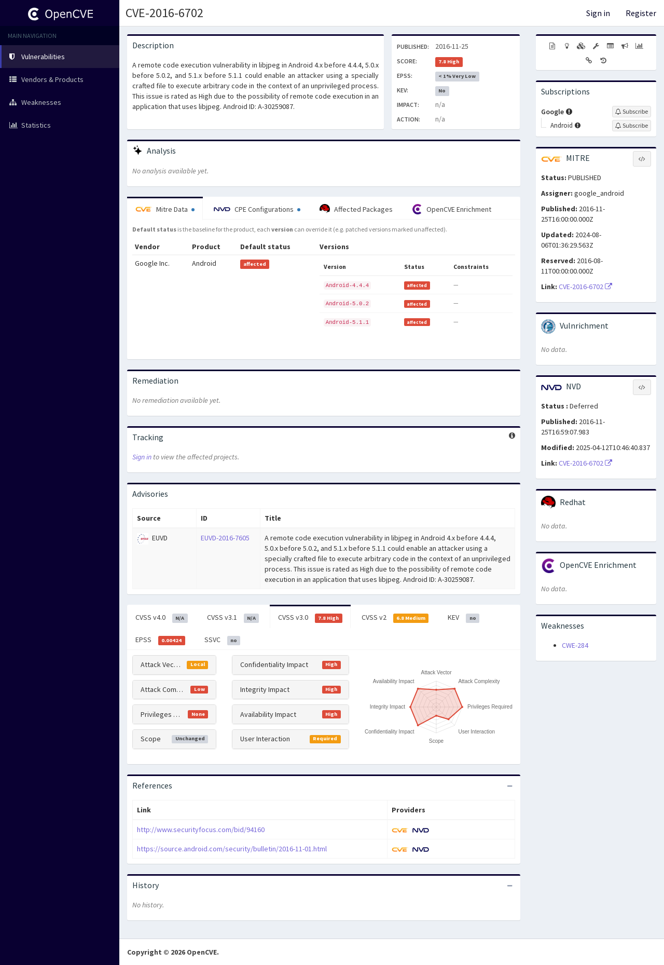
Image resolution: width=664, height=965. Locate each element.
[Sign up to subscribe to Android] (631, 125)
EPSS (160, 640)
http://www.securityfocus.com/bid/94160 (201, 829)
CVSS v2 (395, 618)
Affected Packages (356, 209)
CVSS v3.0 (310, 618)
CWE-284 (575, 645)
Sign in (598, 13)
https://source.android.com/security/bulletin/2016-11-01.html (232, 848)
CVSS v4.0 (161, 618)
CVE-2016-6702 (164, 13)
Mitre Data (165, 209)
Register (641, 13)
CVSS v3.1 (233, 618)
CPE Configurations (257, 209)
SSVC (222, 640)
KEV (463, 618)
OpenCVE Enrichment (451, 209)
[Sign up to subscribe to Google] (631, 111)
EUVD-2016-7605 (225, 537)
